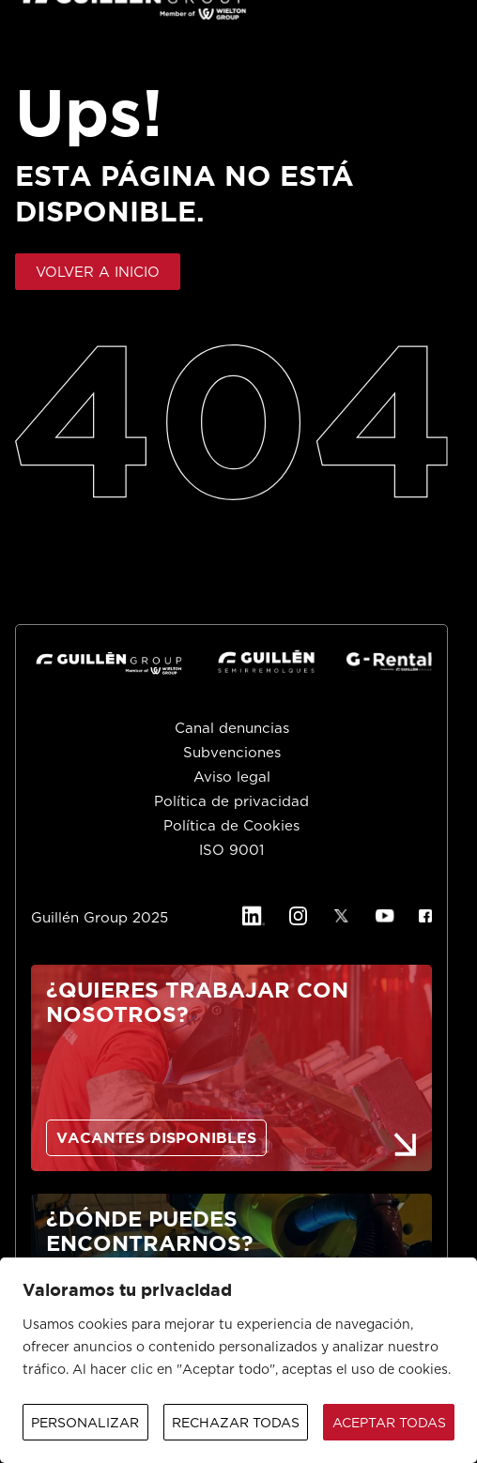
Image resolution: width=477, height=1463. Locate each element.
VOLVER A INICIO (98, 273)
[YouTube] (384, 915)
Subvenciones (232, 753)
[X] (341, 915)
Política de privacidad (231, 802)
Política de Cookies (231, 826)
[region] (238, 1360)
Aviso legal (231, 777)
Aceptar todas (389, 1423)
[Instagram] (298, 915)
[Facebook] (426, 915)
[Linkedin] (253, 915)
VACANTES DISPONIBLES (156, 1138)
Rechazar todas (236, 1423)
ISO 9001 (231, 851)
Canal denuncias (232, 729)
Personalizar (85, 1423)
